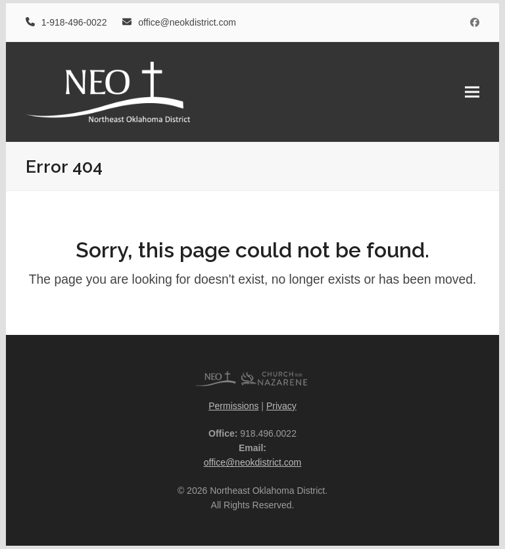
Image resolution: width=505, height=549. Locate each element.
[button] (472, 91)
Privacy (281, 406)
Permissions (233, 406)
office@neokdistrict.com (253, 462)
